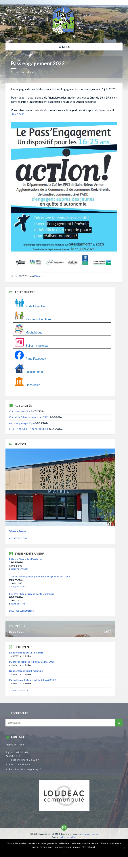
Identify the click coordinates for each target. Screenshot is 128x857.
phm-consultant (68, 837)
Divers (37, 276)
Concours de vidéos (19, 411)
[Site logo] (64, 35)
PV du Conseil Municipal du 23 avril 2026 (32, 680)
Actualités (27, 72)
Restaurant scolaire (33, 319)
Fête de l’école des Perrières (25, 559)
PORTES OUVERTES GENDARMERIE (29, 429)
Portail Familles (30, 306)
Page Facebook (30, 358)
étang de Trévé (18, 586)
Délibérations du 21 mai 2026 (26, 670)
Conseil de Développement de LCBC (28, 417)
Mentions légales (89, 834)
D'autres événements (21, 611)
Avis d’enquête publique (22, 423)
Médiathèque (29, 332)
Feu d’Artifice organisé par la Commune (31, 593)
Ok (64, 851)
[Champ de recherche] (51, 722)
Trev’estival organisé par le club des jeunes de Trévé (39, 576)
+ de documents (18, 690)
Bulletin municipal (31, 345)
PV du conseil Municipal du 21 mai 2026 (32, 661)
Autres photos (18, 538)
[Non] (123, 848)
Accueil (14, 72)
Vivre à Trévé (17, 531)
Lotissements (29, 371)
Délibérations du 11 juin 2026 (26, 652)
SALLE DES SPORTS (19, 569)
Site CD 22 (18, 114)
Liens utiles (27, 385)
